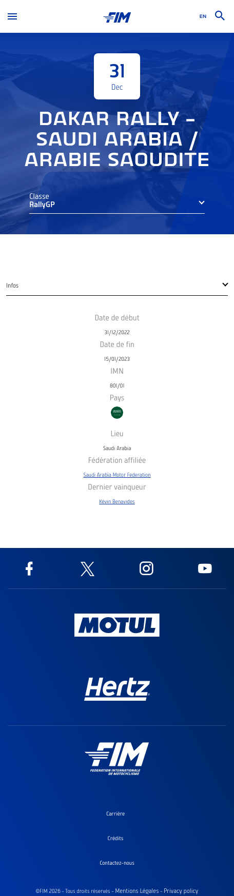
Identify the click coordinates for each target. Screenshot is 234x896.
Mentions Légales (137, 891)
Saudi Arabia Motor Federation (116, 474)
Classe (39, 196)
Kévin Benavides (116, 501)
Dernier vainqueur (117, 486)
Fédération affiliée (117, 460)
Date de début (116, 317)
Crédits (116, 838)
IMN (117, 370)
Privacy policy (181, 891)
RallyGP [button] (42, 204)
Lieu (117, 433)
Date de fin (117, 344)
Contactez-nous (117, 862)
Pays (117, 397)
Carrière (115, 813)
